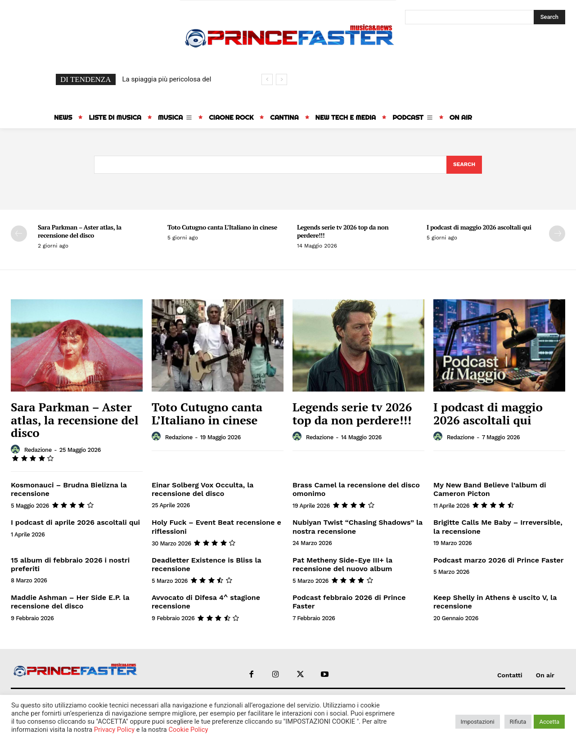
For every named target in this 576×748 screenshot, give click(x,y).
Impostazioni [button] (478, 721)
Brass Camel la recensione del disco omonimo (356, 490)
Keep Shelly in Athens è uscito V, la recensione (495, 602)
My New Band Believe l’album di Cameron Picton (489, 490)
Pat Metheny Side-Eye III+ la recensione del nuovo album (342, 564)
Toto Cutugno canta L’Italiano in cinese (222, 227)
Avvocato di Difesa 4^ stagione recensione (206, 602)
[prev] (267, 79)
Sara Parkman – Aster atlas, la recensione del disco (80, 231)
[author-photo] (16, 450)
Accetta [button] (549, 721)
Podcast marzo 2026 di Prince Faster (498, 560)
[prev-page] (19, 234)
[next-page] (557, 234)
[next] (281, 79)
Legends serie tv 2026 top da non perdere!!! (342, 231)
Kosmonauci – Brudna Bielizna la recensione (69, 490)
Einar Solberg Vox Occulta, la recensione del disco (203, 490)
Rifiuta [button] (518, 721)
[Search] (549, 17)
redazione (38, 450)
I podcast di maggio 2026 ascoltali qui (479, 227)
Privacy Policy (114, 729)
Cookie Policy (188, 729)
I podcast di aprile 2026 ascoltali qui (75, 523)
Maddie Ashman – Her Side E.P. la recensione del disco (70, 602)
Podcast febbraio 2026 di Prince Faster (349, 602)
